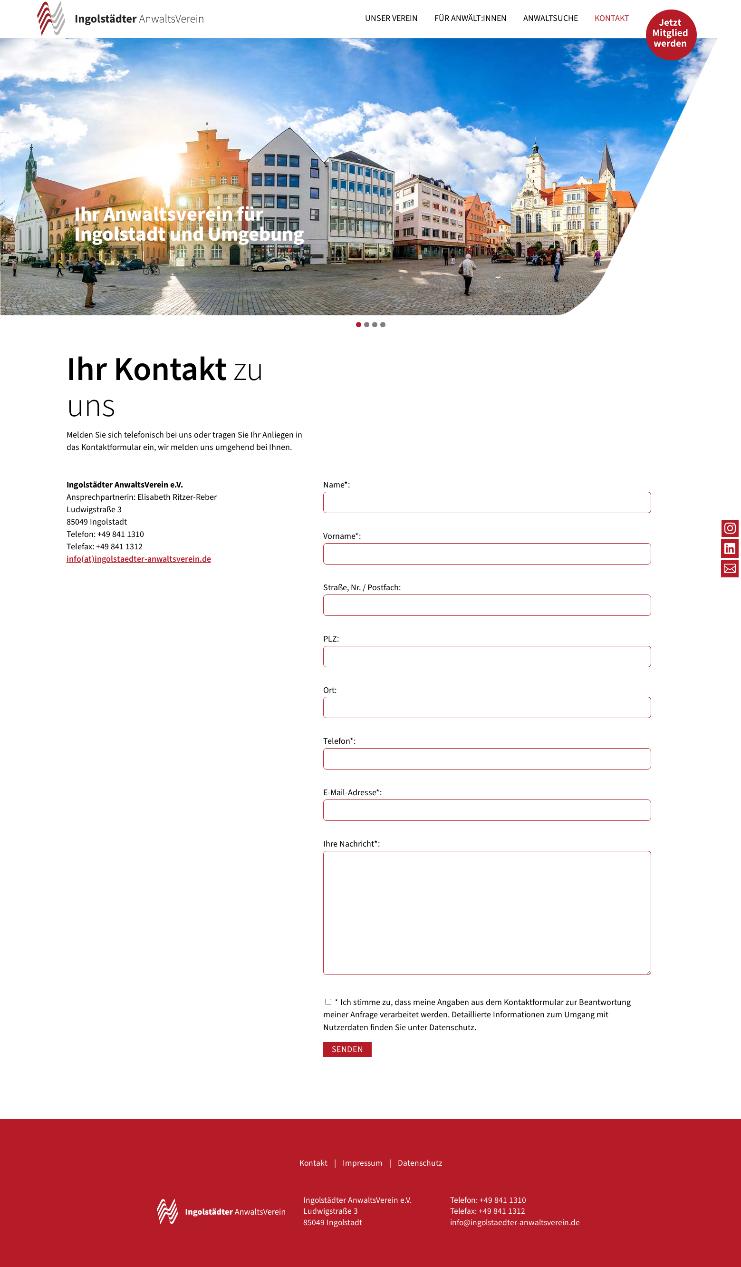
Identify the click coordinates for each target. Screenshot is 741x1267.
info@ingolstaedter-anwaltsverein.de (515, 1222)
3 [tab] (374, 324)
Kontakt (313, 1163)
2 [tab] (366, 324)
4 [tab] (382, 324)
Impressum (363, 1163)
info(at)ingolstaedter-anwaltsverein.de (139, 559)
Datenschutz (451, 1027)
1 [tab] (358, 324)
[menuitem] (391, 18)
